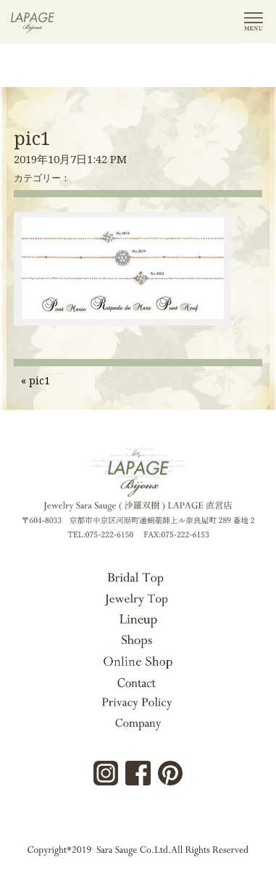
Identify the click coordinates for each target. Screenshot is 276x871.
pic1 (32, 137)
